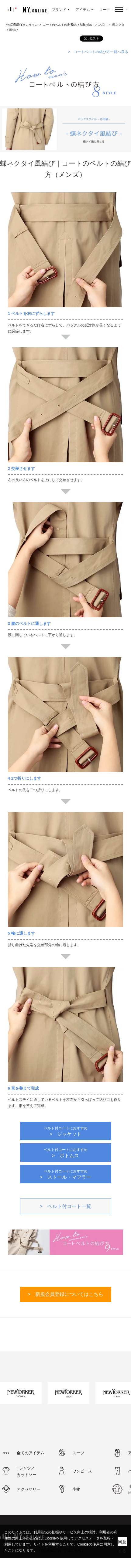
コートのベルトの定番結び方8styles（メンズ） (75, 24)
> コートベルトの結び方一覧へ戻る (98, 52)
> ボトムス (66, 1153)
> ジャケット (66, 1131)
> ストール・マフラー (65, 1174)
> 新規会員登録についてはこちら (65, 1294)
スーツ (78, 1453)
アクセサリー (28, 1489)
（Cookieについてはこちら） (61, 1550)
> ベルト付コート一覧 (65, 1206)
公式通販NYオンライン (22, 24)
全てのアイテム (30, 1453)
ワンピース (82, 1471)
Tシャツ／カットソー (26, 1471)
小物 (76, 1489)
